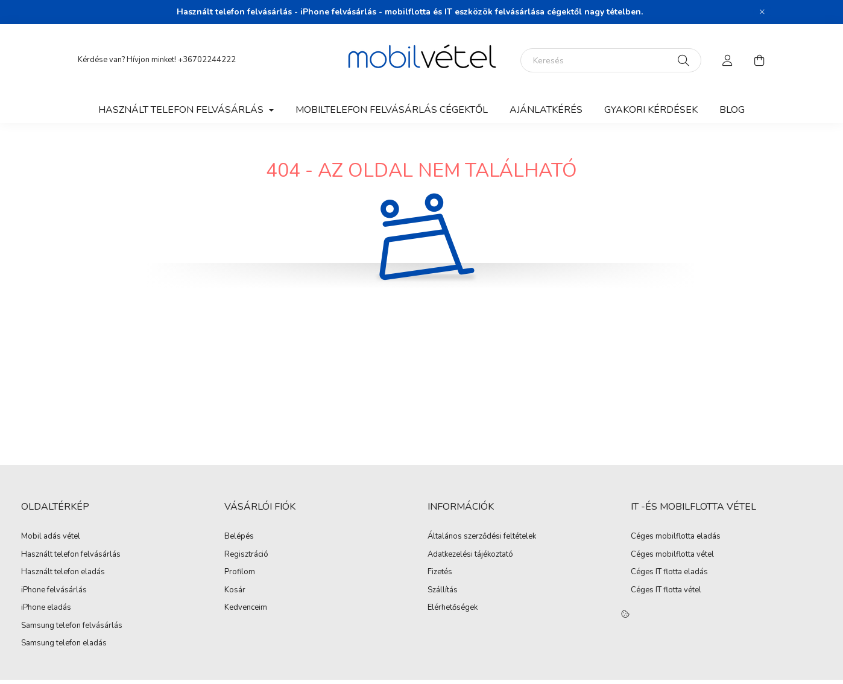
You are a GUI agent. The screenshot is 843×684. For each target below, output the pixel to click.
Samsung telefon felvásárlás (71, 626)
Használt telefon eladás (63, 572)
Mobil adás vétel (50, 537)
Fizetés (440, 572)
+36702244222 (207, 59)
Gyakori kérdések (651, 109)
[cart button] (759, 60)
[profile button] (728, 60)
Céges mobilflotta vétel (672, 555)
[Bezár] (762, 12)
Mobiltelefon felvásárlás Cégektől (391, 109)
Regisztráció (246, 555)
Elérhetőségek (453, 608)
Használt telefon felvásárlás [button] (182, 109)
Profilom (239, 572)
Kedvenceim (245, 608)
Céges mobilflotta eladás (676, 537)
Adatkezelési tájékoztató (470, 555)
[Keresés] (610, 60)
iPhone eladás (46, 608)
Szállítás (443, 590)
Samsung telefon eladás (64, 643)
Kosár (234, 590)
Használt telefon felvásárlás (71, 555)
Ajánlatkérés (546, 109)
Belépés (239, 537)
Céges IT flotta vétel (666, 590)
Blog (732, 109)
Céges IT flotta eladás (669, 572)
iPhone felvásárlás (54, 590)
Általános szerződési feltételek (482, 537)
